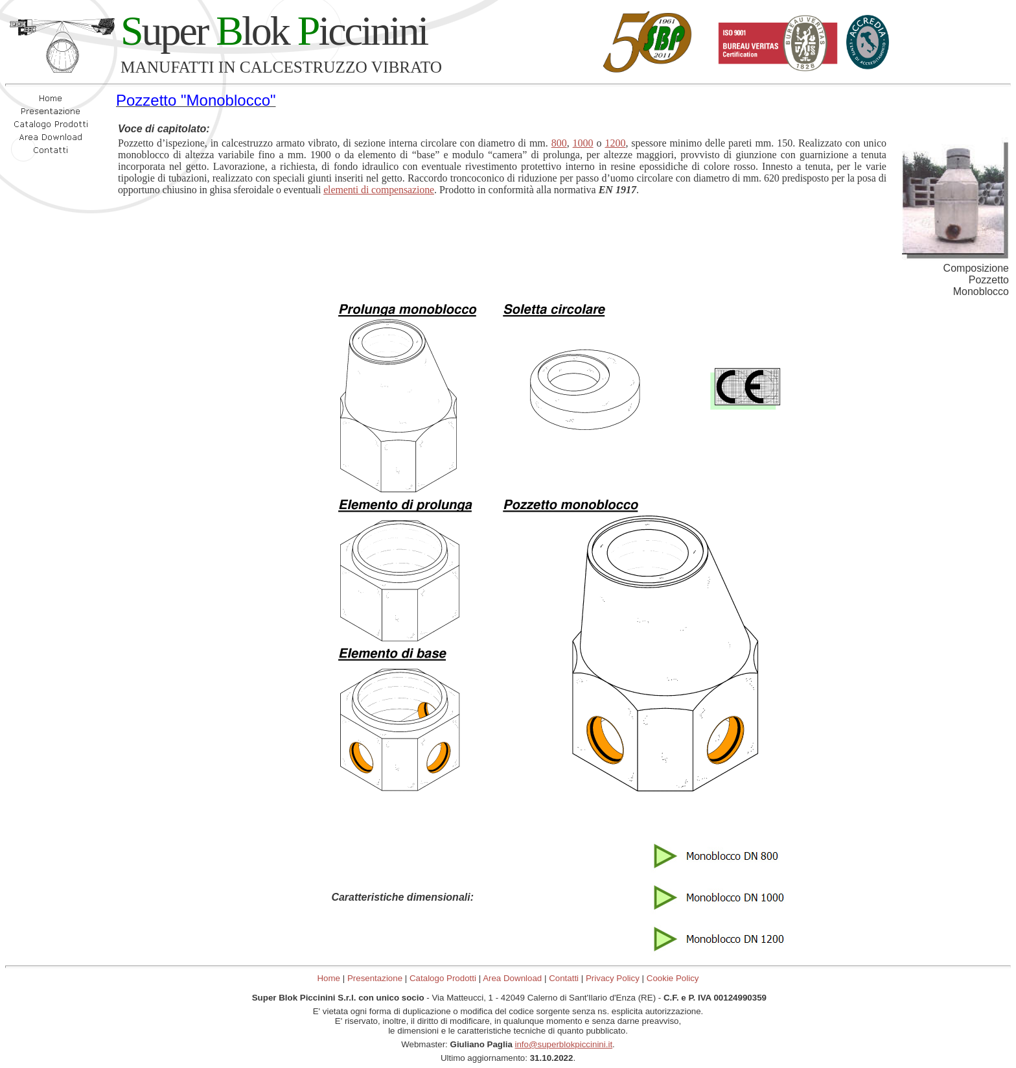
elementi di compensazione (378, 189)
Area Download (512, 978)
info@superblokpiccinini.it (564, 1044)
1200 (615, 142)
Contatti (564, 978)
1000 (583, 142)
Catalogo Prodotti (443, 978)
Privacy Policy (613, 978)
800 (559, 142)
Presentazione (374, 978)
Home (328, 978)
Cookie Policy (673, 978)
